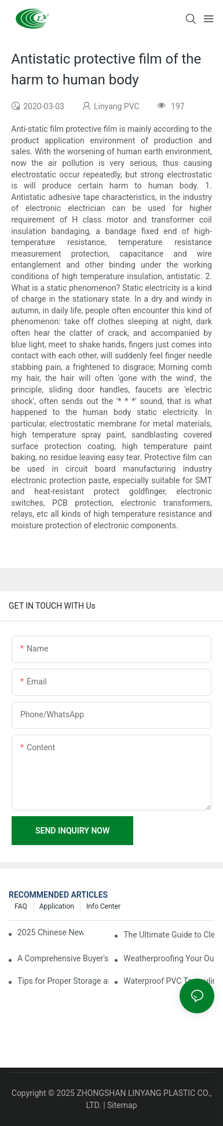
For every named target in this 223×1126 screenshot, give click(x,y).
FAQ (20, 906)
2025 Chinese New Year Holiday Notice (50, 932)
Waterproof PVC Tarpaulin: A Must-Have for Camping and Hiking (168, 981)
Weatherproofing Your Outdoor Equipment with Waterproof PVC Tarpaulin (168, 958)
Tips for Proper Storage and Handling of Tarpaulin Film (62, 981)
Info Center (103, 906)
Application (56, 906)
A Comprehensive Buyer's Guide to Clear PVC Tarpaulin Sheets (62, 958)
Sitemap (122, 1105)
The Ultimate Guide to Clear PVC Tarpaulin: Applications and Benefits (168, 934)
